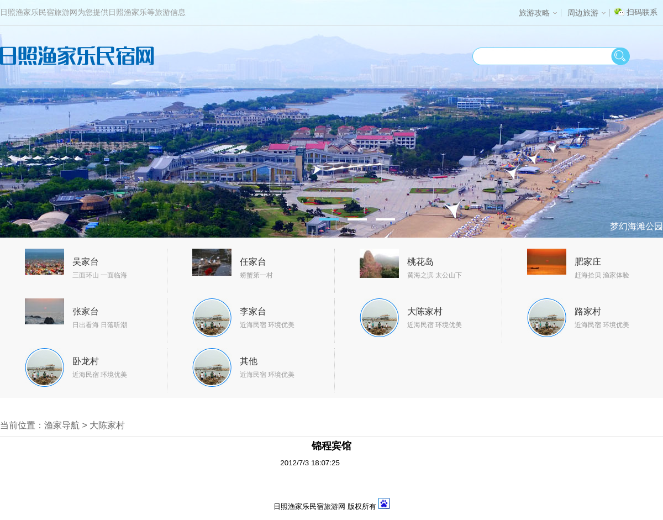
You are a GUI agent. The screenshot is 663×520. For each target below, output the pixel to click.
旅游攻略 (538, 13)
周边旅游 (586, 13)
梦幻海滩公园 (636, 226)
